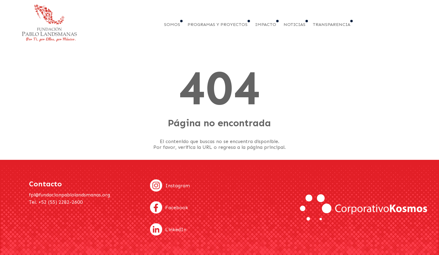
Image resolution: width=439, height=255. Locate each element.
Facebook (176, 207)
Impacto (265, 24)
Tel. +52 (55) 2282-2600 (56, 202)
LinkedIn (175, 229)
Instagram (177, 186)
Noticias (294, 24)
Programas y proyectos (217, 24)
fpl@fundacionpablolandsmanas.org (69, 195)
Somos (172, 24)
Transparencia (331, 24)
